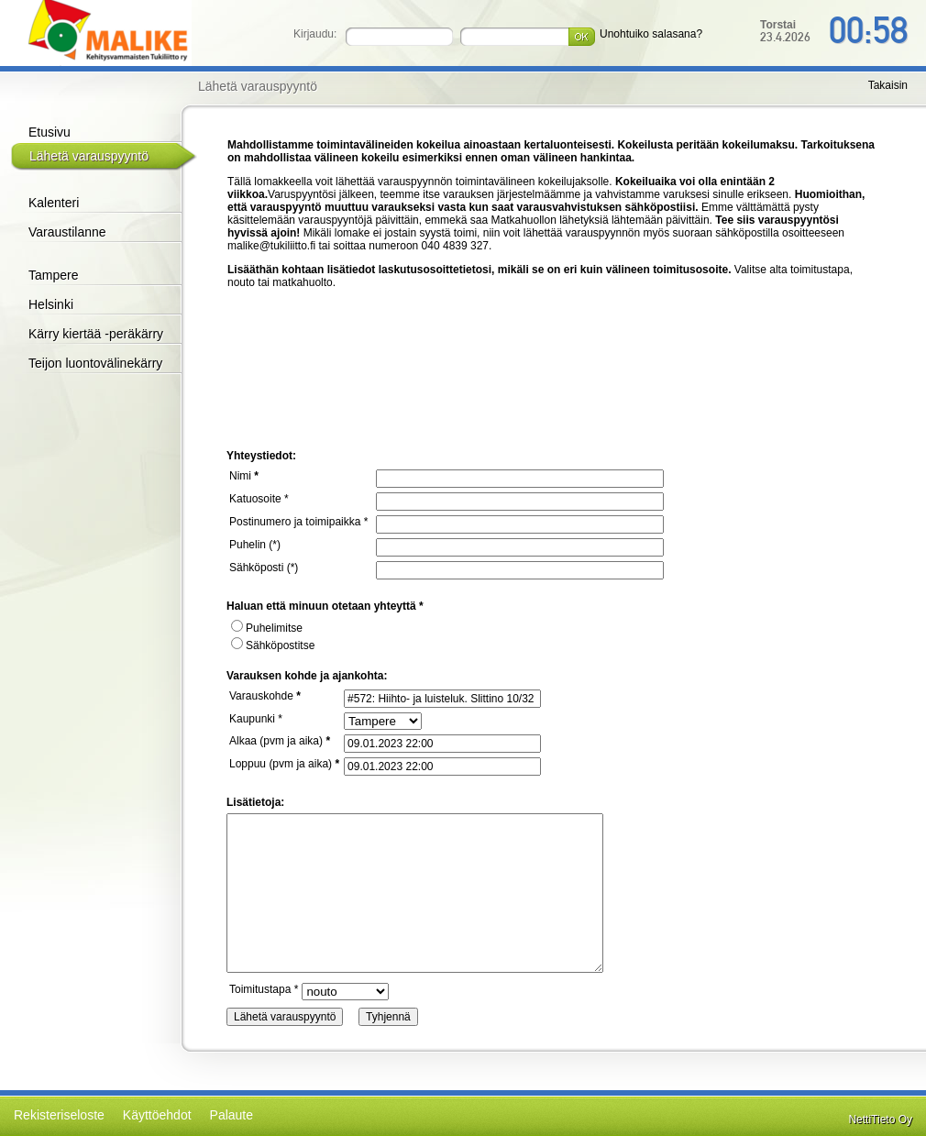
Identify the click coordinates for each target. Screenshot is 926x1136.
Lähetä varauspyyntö (89, 156)
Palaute (231, 1115)
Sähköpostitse (272, 645)
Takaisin (888, 85)
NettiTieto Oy (880, 1119)
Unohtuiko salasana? (651, 34)
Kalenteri (53, 202)
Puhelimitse (267, 628)
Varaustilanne (67, 232)
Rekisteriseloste (59, 1115)
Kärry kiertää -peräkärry (95, 333)
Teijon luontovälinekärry (95, 363)
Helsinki (50, 304)
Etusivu (49, 132)
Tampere (53, 275)
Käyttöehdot (157, 1115)
